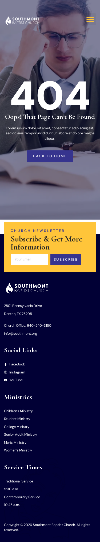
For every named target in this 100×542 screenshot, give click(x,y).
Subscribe (66, 259)
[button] (90, 19)
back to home (50, 156)
